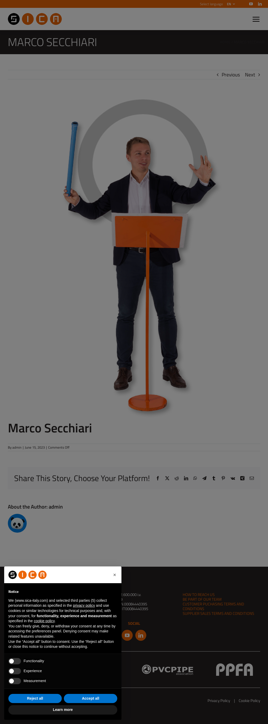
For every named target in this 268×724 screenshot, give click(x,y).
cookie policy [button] (44, 621)
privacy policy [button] (84, 605)
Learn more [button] (63, 710)
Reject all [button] (35, 698)
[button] (114, 575)
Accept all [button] (90, 698)
